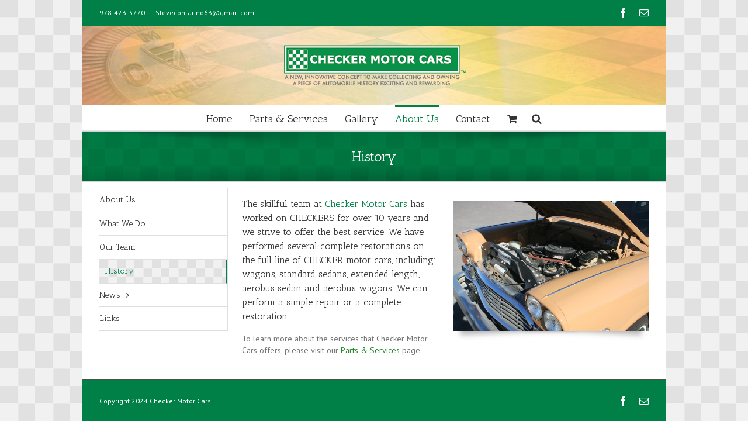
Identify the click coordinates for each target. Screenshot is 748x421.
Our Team (117, 247)
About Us (117, 200)
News (109, 295)
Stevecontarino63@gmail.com (204, 12)
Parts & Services (370, 350)
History (119, 271)
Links (109, 318)
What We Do (122, 224)
